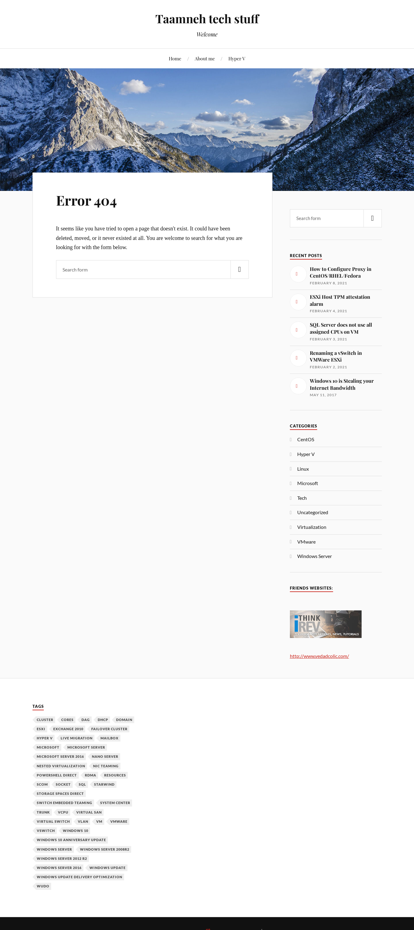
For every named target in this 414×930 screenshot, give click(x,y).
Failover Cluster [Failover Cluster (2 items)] (109, 729)
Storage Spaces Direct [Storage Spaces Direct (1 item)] (60, 793)
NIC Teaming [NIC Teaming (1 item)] (106, 766)
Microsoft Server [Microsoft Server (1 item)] (86, 747)
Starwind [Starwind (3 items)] (104, 784)
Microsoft (307, 483)
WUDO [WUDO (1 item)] (43, 886)
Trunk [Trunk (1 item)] (43, 812)
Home (175, 58)
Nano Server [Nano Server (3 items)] (105, 756)
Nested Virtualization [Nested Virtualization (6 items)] (61, 766)
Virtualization (311, 527)
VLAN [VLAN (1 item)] (83, 821)
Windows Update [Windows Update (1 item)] (107, 868)
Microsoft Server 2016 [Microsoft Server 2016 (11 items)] (60, 756)
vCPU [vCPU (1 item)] (63, 812)
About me (205, 58)
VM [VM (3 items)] (99, 821)
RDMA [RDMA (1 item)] (90, 775)
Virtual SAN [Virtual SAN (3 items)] (89, 812)
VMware (306, 542)
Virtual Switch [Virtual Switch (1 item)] (53, 821)
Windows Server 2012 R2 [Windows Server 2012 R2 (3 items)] (62, 858)
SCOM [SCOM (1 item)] (42, 784)
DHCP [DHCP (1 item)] (103, 720)
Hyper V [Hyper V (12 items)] (45, 738)
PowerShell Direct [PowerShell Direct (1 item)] (57, 775)
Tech (302, 498)
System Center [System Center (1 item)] (115, 803)
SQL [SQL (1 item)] (82, 784)
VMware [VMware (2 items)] (118, 821)
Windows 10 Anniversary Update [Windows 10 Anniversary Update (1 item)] (71, 840)
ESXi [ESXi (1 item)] (41, 729)
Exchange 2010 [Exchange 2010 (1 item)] (68, 729)
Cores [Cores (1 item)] (67, 720)
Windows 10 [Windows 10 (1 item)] (75, 831)
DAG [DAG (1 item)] (86, 720)
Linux (303, 469)
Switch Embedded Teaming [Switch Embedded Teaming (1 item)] (64, 803)
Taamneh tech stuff (207, 18)
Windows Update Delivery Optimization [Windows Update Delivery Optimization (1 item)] (79, 877)
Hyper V (236, 58)
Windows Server (314, 556)
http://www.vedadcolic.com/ (319, 656)
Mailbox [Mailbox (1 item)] (110, 738)
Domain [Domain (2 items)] (124, 720)
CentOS (305, 439)
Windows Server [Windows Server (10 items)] (54, 849)
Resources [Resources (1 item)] (115, 775)
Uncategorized (312, 512)
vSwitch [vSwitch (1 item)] (46, 831)
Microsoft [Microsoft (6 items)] (48, 747)
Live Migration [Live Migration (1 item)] (77, 738)
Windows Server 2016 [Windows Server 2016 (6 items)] (59, 868)
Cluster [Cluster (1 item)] (45, 720)
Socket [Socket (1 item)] (63, 784)
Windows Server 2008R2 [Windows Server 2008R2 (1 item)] (104, 849)
